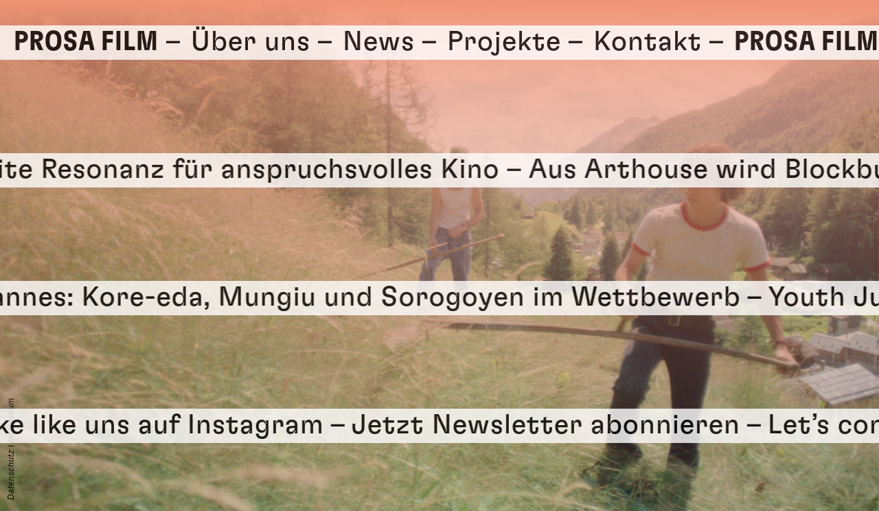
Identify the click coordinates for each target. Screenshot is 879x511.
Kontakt (647, 42)
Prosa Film (86, 42)
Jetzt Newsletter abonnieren (561, 425)
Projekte (504, 42)
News (379, 42)
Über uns (250, 42)
